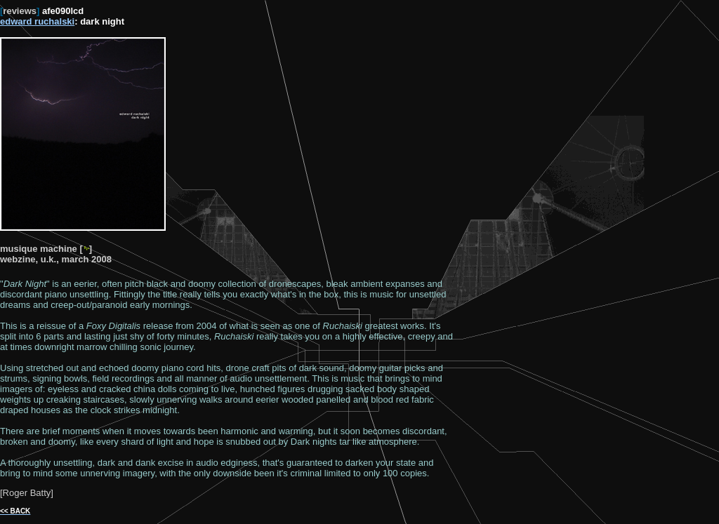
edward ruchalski (37, 21)
